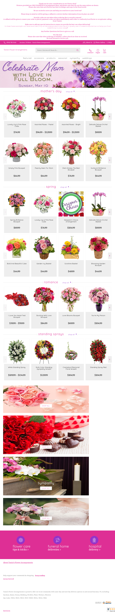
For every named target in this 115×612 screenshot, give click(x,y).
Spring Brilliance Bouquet (16, 219)
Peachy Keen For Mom (44, 167)
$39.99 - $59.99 (16, 322)
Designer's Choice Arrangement (71, 219)
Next (110, 115)
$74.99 (17, 131)
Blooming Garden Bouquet (98, 263)
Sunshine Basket (71, 262)
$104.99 (71, 226)
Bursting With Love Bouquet (44, 315)
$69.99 (17, 226)
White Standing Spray (16, 366)
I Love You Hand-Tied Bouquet (16, 315)
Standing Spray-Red (98, 366)
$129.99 (44, 373)
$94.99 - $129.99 (44, 131)
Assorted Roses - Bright (71, 123)
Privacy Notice (98, 610)
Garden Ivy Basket (44, 262)
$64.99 (16, 174)
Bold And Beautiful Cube (17, 262)
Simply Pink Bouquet (17, 167)
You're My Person (98, 314)
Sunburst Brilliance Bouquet (98, 167)
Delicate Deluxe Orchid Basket (98, 124)
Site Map (107, 610)
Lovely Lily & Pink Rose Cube (17, 124)
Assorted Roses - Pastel (44, 123)
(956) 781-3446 (11, 42)
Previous (5, 115)
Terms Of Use (87, 610)
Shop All (69, 90)
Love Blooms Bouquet (71, 314)
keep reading (40, 503)
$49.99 (71, 270)
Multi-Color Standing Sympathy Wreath (44, 367)
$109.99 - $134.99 (16, 373)
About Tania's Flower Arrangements (18, 490)
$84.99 (44, 322)
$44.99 (16, 270)
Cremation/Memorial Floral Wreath (71, 367)
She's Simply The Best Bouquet (71, 167)
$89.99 (98, 131)
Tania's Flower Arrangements (15, 50)
